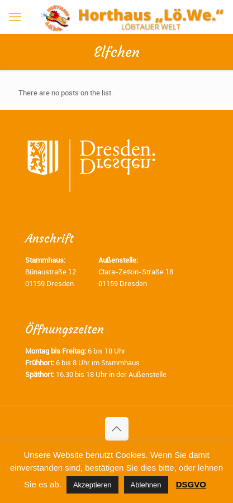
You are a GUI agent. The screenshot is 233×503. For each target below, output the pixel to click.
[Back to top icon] (117, 429)
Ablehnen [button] (146, 485)
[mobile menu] (15, 16)
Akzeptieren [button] (92, 485)
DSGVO (191, 484)
